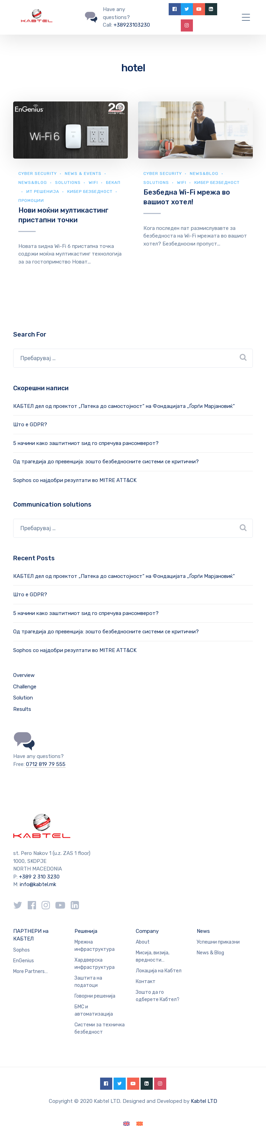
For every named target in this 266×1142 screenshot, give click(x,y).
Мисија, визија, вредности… (152, 956)
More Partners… (30, 971)
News (203, 931)
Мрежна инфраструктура (94, 945)
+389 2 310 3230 (39, 877)
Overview (24, 675)
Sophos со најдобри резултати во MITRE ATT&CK (74, 480)
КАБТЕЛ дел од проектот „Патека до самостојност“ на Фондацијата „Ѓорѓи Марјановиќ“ (124, 406)
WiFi (93, 182)
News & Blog (210, 953)
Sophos (21, 950)
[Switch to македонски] (139, 1124)
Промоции (31, 200)
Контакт (146, 981)
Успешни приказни (218, 942)
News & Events (83, 173)
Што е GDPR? (30, 424)
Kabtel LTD (204, 1101)
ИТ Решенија (42, 191)
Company (147, 931)
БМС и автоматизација (93, 1010)
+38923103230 (132, 25)
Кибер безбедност (90, 191)
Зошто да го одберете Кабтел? (157, 995)
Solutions (68, 182)
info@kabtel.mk (38, 884)
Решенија (85, 931)
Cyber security (37, 173)
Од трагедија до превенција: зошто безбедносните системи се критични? (106, 461)
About (143, 942)
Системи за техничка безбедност (99, 1028)
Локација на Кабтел (158, 971)
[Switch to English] (126, 1124)
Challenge (24, 687)
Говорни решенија (94, 996)
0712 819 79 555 (45, 764)
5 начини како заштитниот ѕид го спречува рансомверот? (86, 443)
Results (22, 709)
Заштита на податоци (88, 981)
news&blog (32, 182)
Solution (23, 698)
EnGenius (23, 961)
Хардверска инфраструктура (94, 963)
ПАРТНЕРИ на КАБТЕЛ (30, 935)
